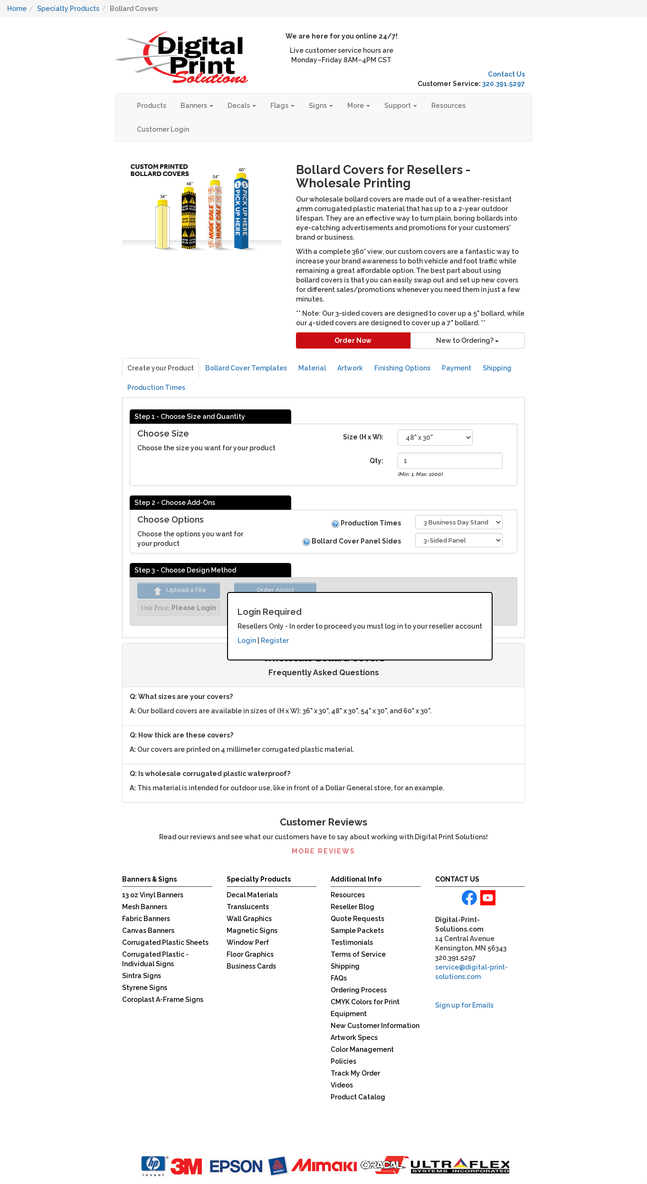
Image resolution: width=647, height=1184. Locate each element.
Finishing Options (402, 368)
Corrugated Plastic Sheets (165, 942)
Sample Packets (357, 930)
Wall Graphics (249, 918)
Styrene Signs (144, 987)
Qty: (376, 461)
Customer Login (163, 129)
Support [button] (400, 105)
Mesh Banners (144, 907)
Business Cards (251, 966)
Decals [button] (242, 105)
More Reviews (323, 851)
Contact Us (506, 74)
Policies (343, 1061)
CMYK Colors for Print (365, 1002)
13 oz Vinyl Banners (152, 895)
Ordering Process (359, 990)
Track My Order (355, 1073)
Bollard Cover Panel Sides (352, 541)
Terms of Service (358, 954)
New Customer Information (375, 1025)
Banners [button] (197, 105)
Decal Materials (252, 895)
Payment (456, 368)
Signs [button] (321, 105)
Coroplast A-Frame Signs (162, 999)
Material (312, 368)
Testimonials (352, 942)
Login (247, 640)
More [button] (358, 105)
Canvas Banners (148, 930)
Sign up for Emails (464, 1005)
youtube (487, 897)
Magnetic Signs (252, 930)
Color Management (362, 1049)
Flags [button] (282, 105)
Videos (342, 1085)
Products (151, 105)
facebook (469, 897)
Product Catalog (358, 1097)
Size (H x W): (363, 437)
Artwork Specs (354, 1037)
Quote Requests (357, 918)
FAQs (339, 978)
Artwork (350, 368)
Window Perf (248, 942)
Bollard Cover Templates (246, 368)
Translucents (248, 907)
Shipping (497, 368)
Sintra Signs (141, 976)
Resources (448, 105)
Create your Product (160, 368)
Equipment (349, 1014)
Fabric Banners (146, 918)
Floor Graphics (250, 954)
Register (275, 640)
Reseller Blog (352, 907)
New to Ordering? (467, 340)
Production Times (156, 387)
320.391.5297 (503, 83)
